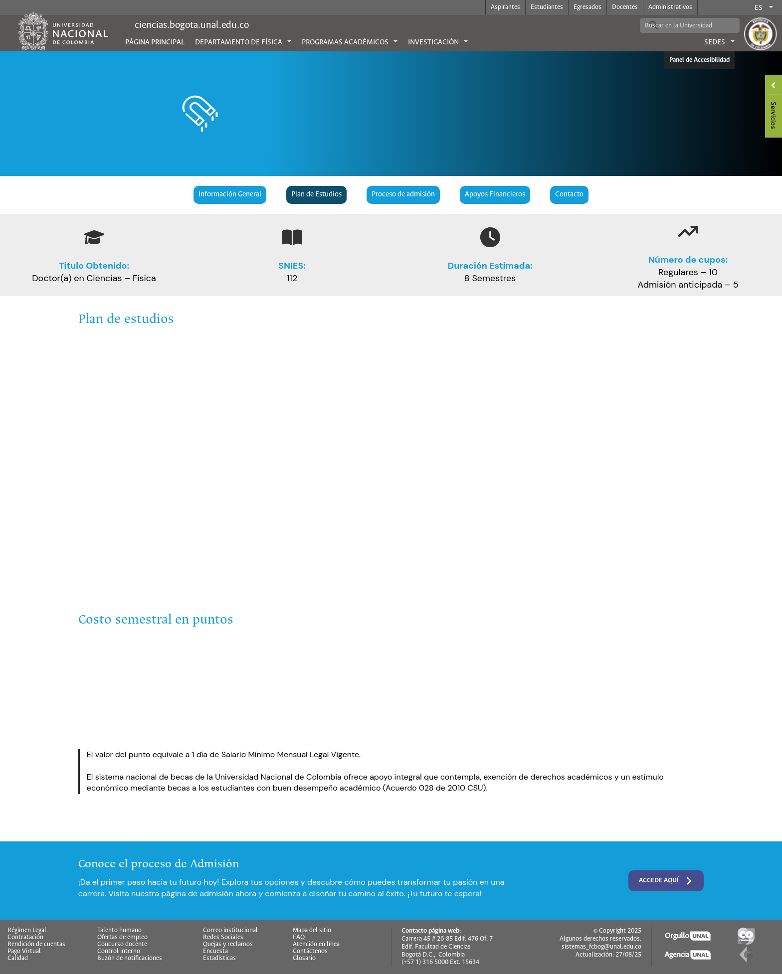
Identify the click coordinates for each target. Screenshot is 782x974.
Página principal (155, 42)
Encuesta (215, 951)
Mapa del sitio (312, 930)
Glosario (304, 958)
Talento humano (119, 930)
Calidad (17, 958)
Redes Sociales (223, 937)
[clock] (490, 237)
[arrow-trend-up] (688, 231)
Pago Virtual (24, 951)
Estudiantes (547, 7)
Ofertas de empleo (122, 937)
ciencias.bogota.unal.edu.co (192, 25)
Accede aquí (666, 881)
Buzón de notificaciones (129, 958)
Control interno (118, 951)
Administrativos (670, 7)
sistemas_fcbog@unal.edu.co (601, 947)
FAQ (299, 937)
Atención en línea (316, 944)
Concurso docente (122, 944)
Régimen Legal (26, 930)
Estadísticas (219, 958)
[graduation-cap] (94, 237)
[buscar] (682, 25)
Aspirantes (505, 7)
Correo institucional (230, 930)
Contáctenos (310, 951)
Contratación (25, 937)
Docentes (625, 7)
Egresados (587, 7)
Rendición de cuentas (36, 944)
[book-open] (292, 237)
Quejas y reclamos (228, 944)
